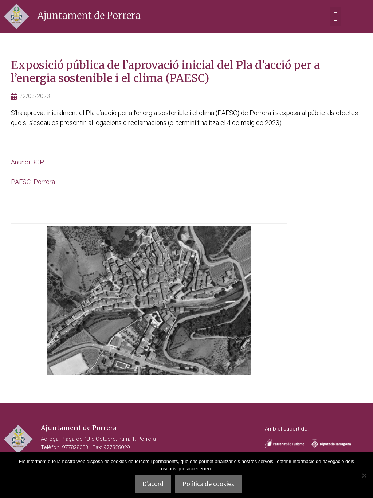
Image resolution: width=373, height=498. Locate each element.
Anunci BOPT (29, 162)
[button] (335, 16)
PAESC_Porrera (33, 182)
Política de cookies (208, 483)
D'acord (153, 483)
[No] (364, 475)
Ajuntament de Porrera (89, 15)
